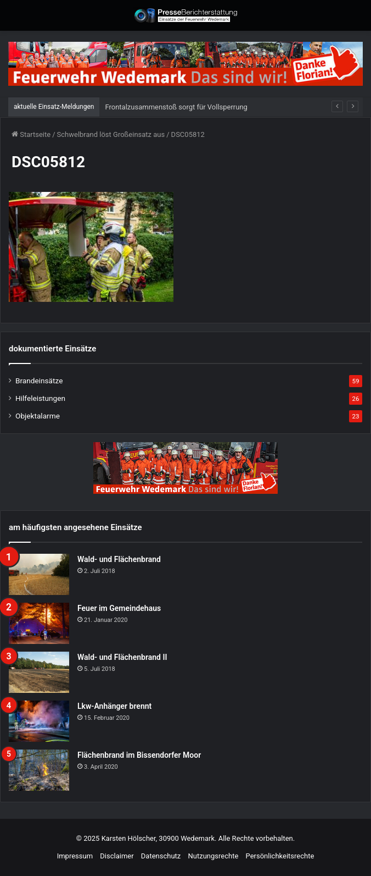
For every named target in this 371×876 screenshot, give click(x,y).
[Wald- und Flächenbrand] (39, 574)
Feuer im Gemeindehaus (119, 608)
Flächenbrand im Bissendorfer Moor (139, 755)
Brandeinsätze (39, 380)
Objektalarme (37, 415)
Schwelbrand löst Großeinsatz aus (111, 134)
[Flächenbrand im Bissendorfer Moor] (39, 770)
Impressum (75, 856)
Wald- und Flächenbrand (119, 559)
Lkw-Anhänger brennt (114, 706)
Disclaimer (116, 856)
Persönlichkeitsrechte (280, 856)
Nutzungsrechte (213, 856)
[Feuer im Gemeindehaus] (39, 623)
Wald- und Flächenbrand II (122, 657)
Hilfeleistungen (40, 398)
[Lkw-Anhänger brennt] (39, 721)
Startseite (31, 134)
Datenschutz (161, 856)
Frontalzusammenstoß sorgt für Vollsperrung (176, 107)
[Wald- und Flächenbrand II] (39, 672)
